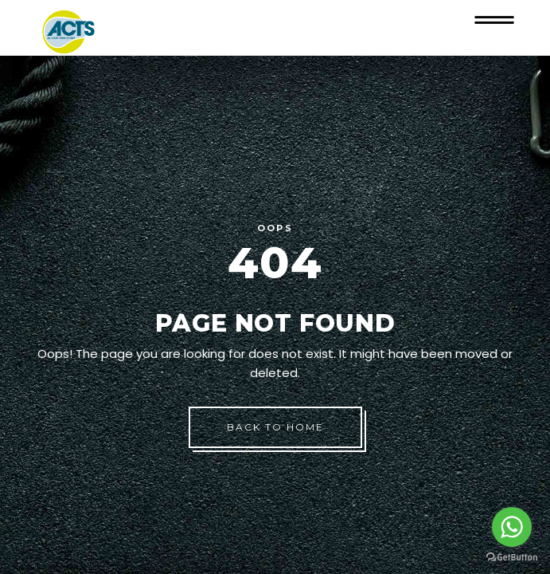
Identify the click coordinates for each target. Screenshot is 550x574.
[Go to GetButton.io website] (511, 557)
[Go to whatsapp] (512, 527)
